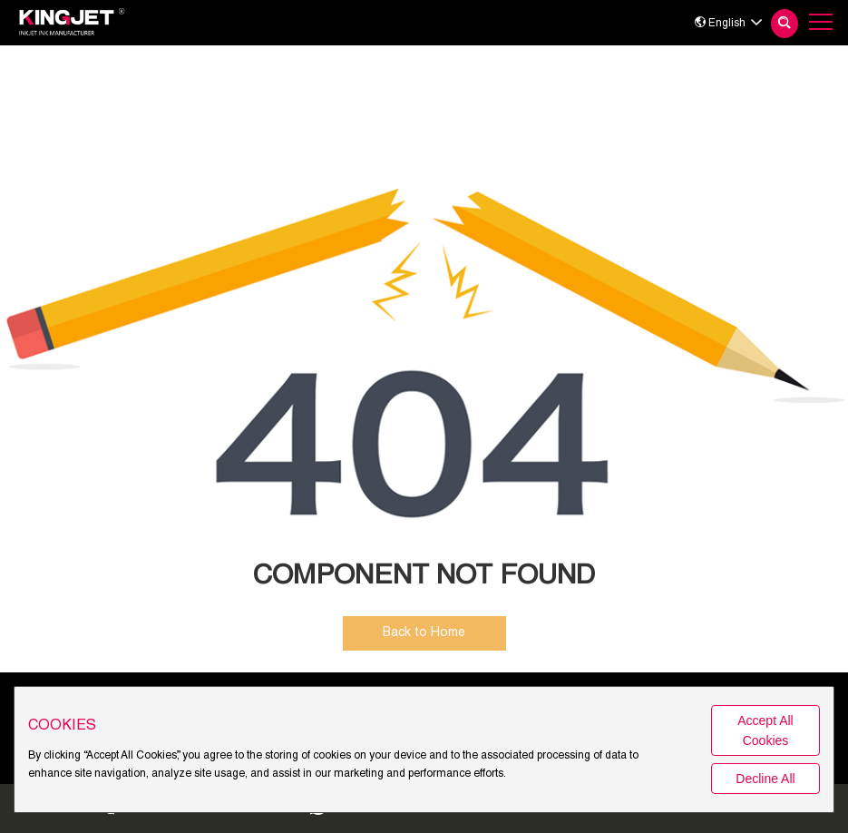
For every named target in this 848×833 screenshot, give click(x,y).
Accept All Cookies (765, 730)
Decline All (765, 778)
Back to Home (424, 633)
